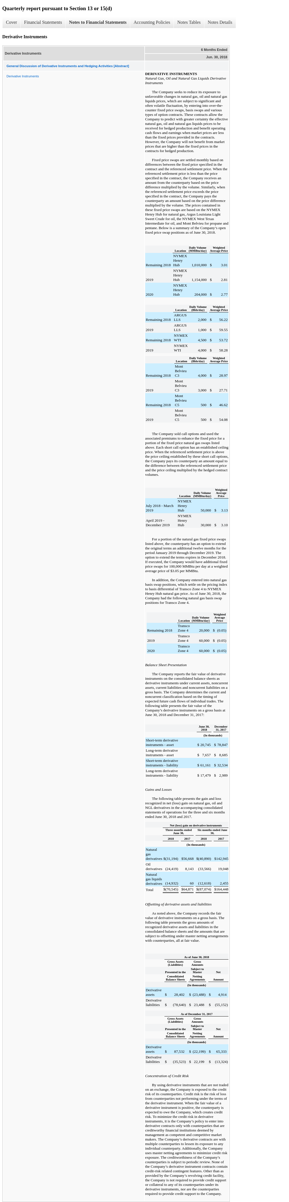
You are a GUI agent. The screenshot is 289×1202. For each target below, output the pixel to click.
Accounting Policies (152, 22)
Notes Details (220, 22)
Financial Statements (43, 22)
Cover (11, 22)
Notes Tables (189, 22)
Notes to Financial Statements (98, 22)
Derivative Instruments (23, 76)
